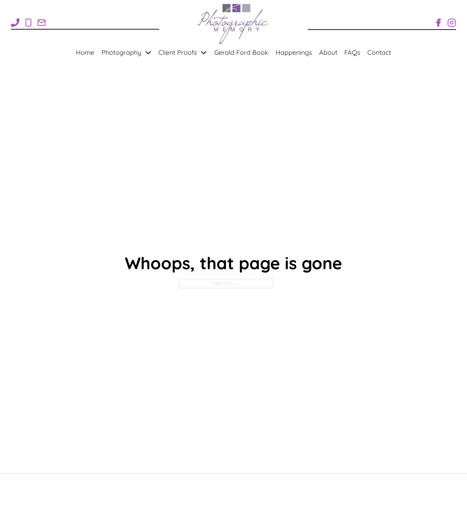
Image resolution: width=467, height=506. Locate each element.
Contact (379, 52)
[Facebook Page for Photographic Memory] (438, 22)
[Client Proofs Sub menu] (203, 52)
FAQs (352, 52)
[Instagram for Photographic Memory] (451, 22)
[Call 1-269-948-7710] (15, 22)
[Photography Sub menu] (148, 52)
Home (85, 52)
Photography (121, 52)
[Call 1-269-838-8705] (28, 22)
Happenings (294, 52)
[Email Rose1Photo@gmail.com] (41, 22)
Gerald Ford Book (241, 52)
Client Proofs (177, 52)
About (328, 52)
